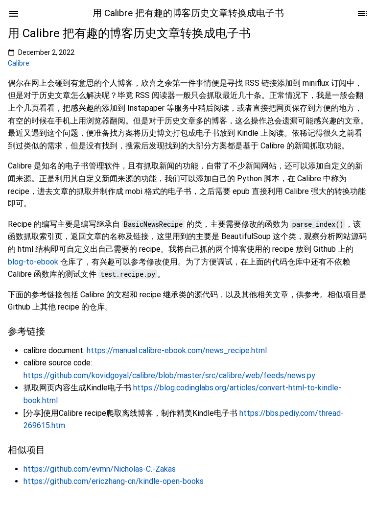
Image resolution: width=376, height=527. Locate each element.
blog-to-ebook (33, 261)
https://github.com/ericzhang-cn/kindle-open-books (114, 481)
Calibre (18, 63)
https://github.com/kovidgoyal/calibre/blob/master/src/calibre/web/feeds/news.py (169, 375)
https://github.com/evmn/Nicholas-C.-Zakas (100, 469)
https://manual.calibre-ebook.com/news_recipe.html (177, 350)
